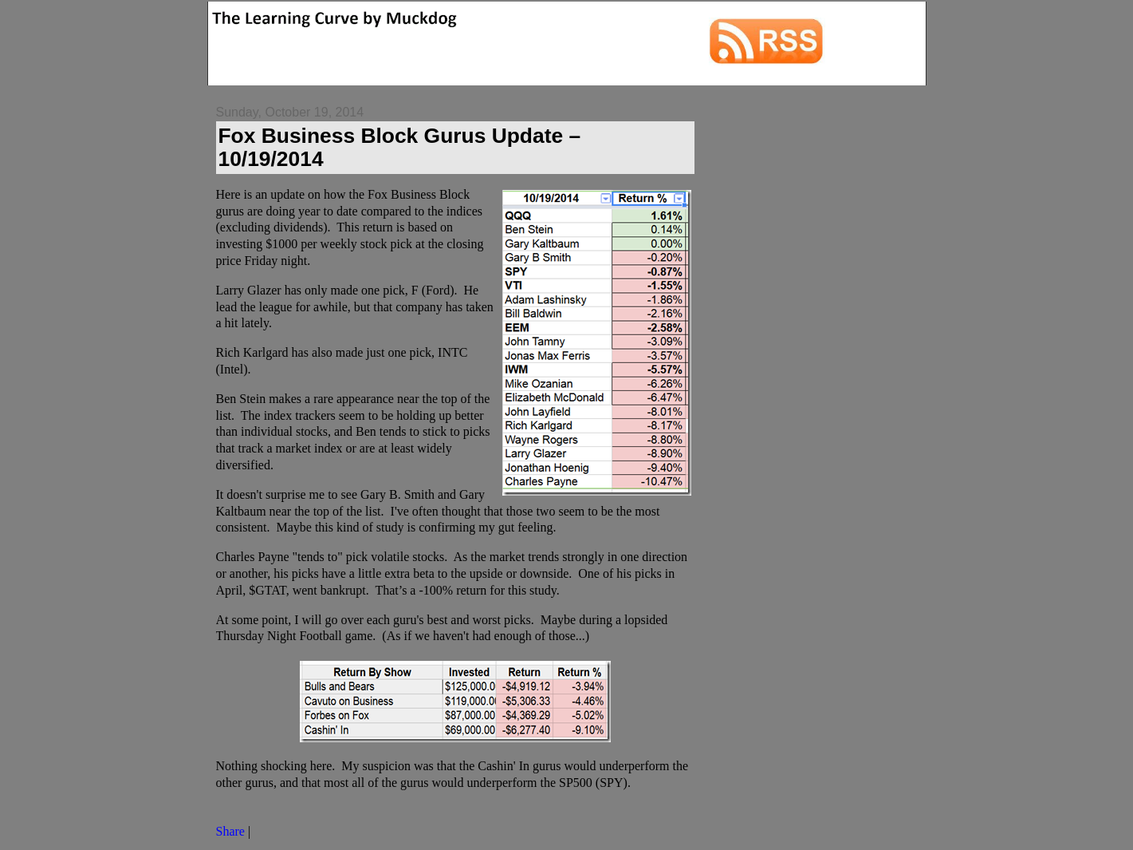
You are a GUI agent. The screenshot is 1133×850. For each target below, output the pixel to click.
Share (230, 831)
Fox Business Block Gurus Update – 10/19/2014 (399, 147)
